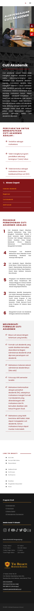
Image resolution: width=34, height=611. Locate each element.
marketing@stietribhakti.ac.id (12, 589)
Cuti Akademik (8, 199)
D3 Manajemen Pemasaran (15, 514)
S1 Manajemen (10, 506)
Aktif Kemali (7, 205)
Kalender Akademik (9, 189)
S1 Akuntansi (10, 508)
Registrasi (6, 194)
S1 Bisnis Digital (10, 511)
